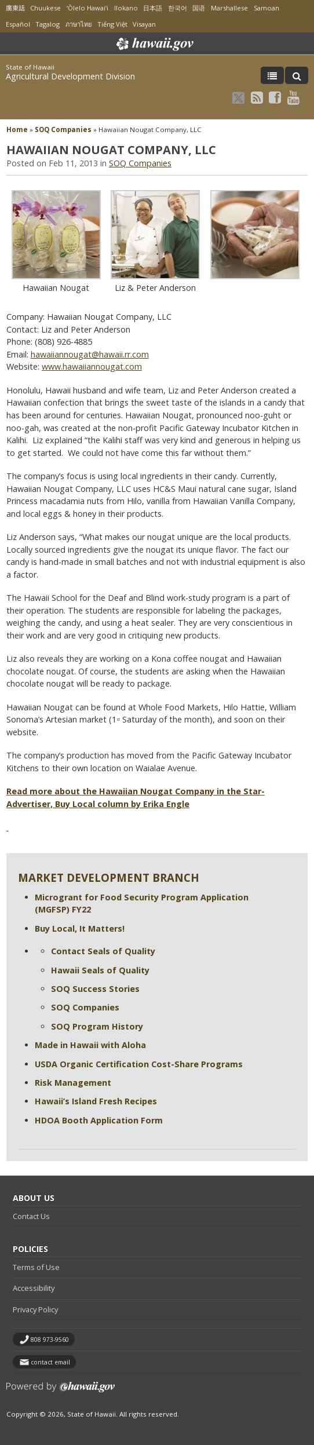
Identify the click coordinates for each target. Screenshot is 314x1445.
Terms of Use (36, 1267)
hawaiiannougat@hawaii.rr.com (90, 354)
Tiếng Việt (112, 24)
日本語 (152, 7)
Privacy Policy (35, 1309)
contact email (50, 1362)
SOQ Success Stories (95, 988)
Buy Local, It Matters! (80, 928)
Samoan (266, 7)
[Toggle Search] (296, 75)
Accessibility (33, 1288)
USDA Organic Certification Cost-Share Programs (139, 1064)
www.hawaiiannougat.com (92, 366)
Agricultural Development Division (70, 76)
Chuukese (45, 7)
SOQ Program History (97, 1026)
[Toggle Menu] (272, 75)
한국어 (177, 7)
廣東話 (15, 7)
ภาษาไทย (78, 24)
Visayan (144, 24)
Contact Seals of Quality (103, 951)
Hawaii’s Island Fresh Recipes (96, 1101)
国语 (198, 7)
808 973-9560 (50, 1339)
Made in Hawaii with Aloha (90, 1044)
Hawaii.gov (154, 44)
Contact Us (31, 1216)
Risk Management (73, 1082)
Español (18, 24)
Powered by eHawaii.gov (60, 1391)
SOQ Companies (63, 129)
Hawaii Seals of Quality (100, 970)
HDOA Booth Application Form (99, 1120)
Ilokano (126, 7)
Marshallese (229, 7)
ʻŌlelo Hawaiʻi (87, 7)
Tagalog (47, 24)
